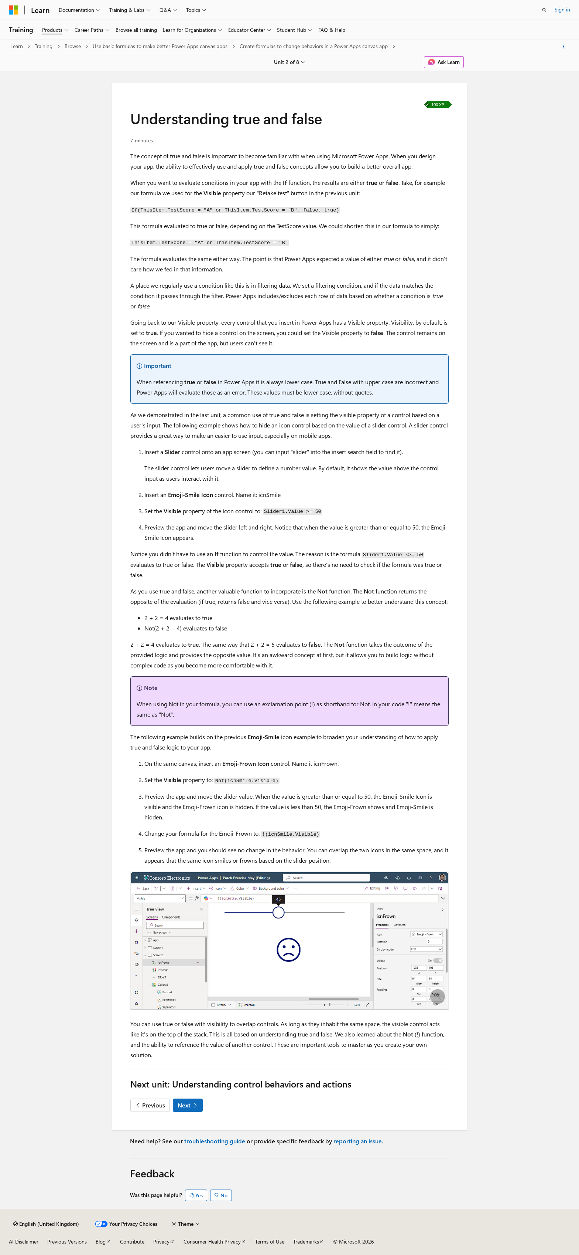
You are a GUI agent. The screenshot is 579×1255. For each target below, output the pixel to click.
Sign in (562, 9)
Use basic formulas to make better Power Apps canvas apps (161, 46)
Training (44, 46)
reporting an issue (357, 1141)
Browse (73, 46)
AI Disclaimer (23, 1241)
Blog (101, 1241)
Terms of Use (269, 1241)
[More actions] (563, 47)
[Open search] (544, 10)
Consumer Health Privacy (212, 1241)
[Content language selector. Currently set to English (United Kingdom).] (46, 1224)
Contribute (132, 1241)
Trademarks (306, 1241)
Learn (17, 46)
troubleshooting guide (214, 1141)
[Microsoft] (13, 10)
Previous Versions (67, 1241)
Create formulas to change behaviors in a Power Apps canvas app (314, 46)
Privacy (161, 1241)
